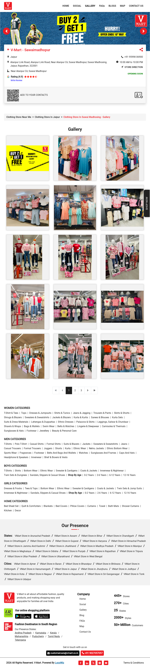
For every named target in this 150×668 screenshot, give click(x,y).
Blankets (48, 506)
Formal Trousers (32, 448)
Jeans (124, 444)
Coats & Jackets (88, 470)
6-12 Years (114, 475)
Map (122, 5)
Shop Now (146, 203)
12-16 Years (129, 475)
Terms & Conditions (133, 662)
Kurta (68, 448)
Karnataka (40, 632)
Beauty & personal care (64, 430)
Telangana (20, 639)
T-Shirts (8, 444)
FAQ (102, 5)
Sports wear (10, 452)
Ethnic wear (80, 448)
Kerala (53, 632)
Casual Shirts (37, 444)
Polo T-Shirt (21, 444)
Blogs (112, 5)
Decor (18, 510)
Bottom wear (30, 470)
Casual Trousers (12, 448)
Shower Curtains (130, 506)
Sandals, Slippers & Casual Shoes (47, 475)
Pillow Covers (77, 506)
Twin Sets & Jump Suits (129, 488)
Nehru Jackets (96, 448)
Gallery (90, 5)
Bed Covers (61, 506)
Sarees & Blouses (100, 417)
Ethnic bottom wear (117, 448)
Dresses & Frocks (13, 488)
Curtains (91, 506)
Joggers (48, 448)
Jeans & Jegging (81, 413)
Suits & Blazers (71, 444)
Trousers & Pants (102, 413)
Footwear (31, 430)
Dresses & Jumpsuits (40, 413)
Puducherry (38, 636)
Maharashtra (21, 636)
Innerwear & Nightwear (112, 470)
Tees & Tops (31, 488)
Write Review (16, 80)
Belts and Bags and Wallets (61, 452)
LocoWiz (59, 662)
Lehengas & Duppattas (43, 421)
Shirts (18, 470)
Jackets (86, 444)
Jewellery (44, 430)
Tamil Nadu (54, 636)
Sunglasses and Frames (103, 452)
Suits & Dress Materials (16, 421)
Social (77, 5)
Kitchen (8, 510)
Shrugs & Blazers (13, 417)
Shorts (58, 448)
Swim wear (48, 426)
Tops (23, 413)
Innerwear (36, 457)
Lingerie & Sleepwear (88, 426)
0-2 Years (89, 475)
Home (66, 5)
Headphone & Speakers (16, 457)
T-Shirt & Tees (11, 413)
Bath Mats (113, 506)
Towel (102, 506)
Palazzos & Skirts (85, 421)
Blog (81, 615)
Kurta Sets (117, 417)
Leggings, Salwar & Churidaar (112, 421)
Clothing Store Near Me (18, 117)
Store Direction (132, 67)
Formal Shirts (54, 444)
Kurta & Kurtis (81, 417)
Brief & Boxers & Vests (55, 457)
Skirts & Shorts (121, 413)
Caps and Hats (127, 452)
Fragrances (25, 452)
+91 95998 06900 (133, 56)
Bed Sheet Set (11, 506)
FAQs (82, 620)
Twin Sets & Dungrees (15, 475)
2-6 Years (101, 475)
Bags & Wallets (32, 426)
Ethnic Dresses (65, 421)
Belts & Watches (65, 426)
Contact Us (136, 5)
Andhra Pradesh (23, 632)
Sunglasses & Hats (14, 430)
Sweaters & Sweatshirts (37, 417)
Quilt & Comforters (31, 506)
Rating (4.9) (17, 76)
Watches (83, 452)
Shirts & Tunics (62, 413)
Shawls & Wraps (12, 426)
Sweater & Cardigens (66, 470)
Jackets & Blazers (61, 417)
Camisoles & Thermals (113, 426)
